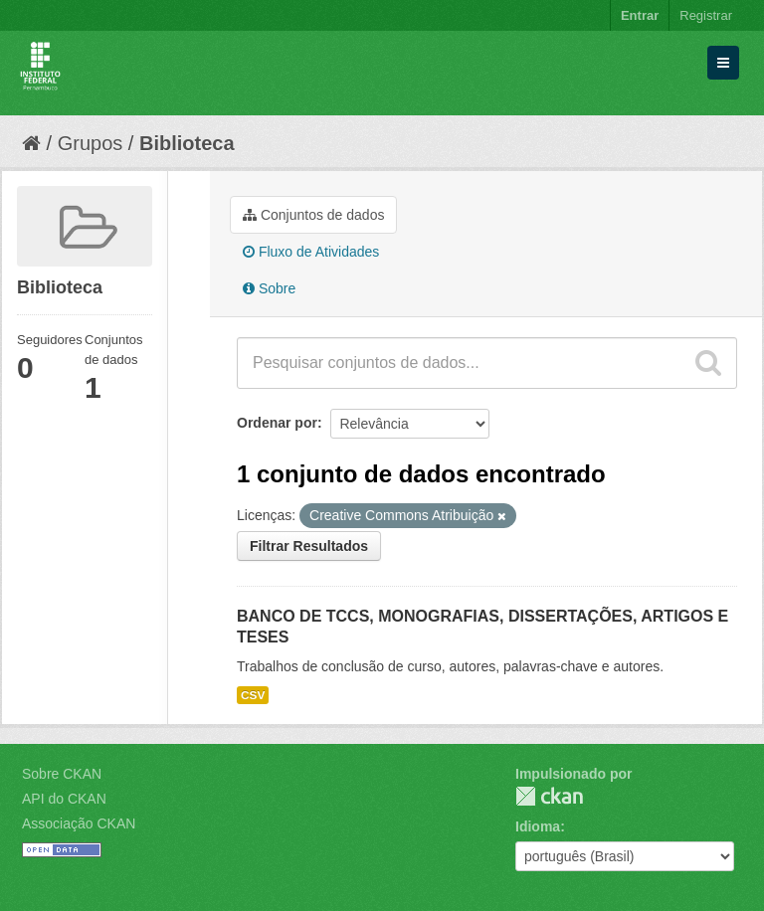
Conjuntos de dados (313, 215)
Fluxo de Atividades (311, 252)
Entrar (640, 15)
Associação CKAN (78, 823)
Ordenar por (277, 423)
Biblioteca (187, 143)
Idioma (537, 826)
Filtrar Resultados (309, 546)
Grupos (90, 143)
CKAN (549, 796)
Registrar (705, 15)
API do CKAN (64, 799)
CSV (253, 695)
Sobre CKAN (61, 774)
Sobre (269, 288)
